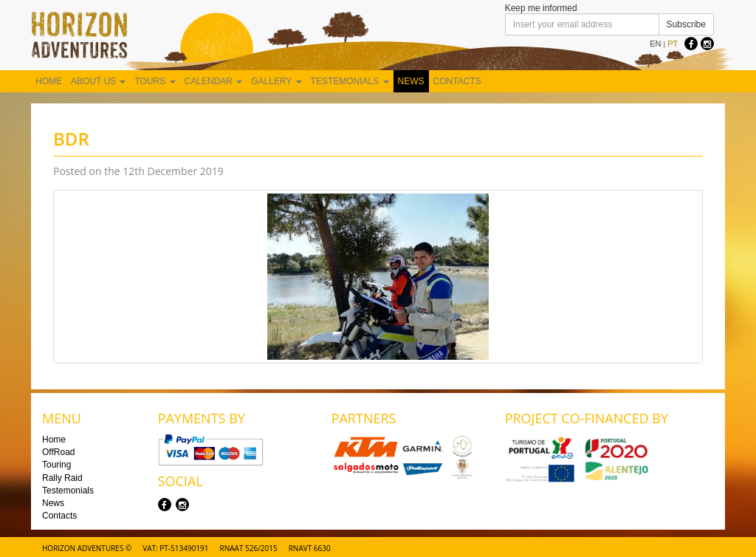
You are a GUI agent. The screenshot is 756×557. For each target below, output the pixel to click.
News (411, 81)
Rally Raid (62, 478)
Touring (56, 464)
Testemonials (350, 81)
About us (98, 81)
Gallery (276, 81)
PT (672, 43)
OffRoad (58, 452)
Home (48, 81)
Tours (154, 81)
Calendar (214, 81)
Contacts (457, 81)
